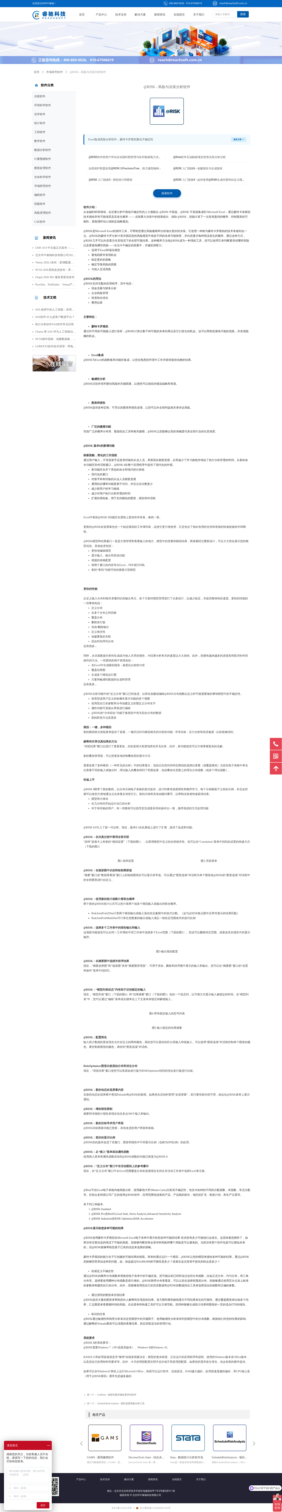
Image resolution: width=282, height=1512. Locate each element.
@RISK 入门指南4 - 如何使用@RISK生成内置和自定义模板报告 (211, 179)
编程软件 (39, 194)
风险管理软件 (42, 212)
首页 (36, 72)
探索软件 (167, 193)
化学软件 (39, 114)
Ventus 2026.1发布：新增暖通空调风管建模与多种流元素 (55, 262)
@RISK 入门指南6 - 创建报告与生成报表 (198, 168)
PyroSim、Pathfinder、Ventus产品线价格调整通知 (55, 284)
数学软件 (39, 141)
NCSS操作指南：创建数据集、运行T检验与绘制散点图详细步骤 (55, 339)
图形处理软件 (42, 168)
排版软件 (39, 203)
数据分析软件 (42, 149)
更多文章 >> (238, 139)
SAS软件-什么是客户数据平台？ (55, 316)
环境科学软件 (42, 105)
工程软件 (39, 132)
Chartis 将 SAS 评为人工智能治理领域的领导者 (55, 331)
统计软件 (39, 123)
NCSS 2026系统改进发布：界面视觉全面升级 (55, 269)
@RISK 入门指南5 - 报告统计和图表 (110, 179)
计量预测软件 (42, 158)
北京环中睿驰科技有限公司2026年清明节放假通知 (55, 255)
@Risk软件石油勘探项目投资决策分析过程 (199, 157)
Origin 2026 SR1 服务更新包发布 (54, 277)
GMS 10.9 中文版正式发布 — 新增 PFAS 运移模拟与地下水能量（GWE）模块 (55, 247)
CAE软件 (39, 221)
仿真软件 (39, 96)
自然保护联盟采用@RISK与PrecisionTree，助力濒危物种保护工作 (127, 168)
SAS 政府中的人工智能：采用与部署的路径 (55, 309)
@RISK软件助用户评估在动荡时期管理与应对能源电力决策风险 (127, 157)
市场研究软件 (42, 185)
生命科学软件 (42, 177)
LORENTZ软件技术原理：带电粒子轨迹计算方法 (55, 346)
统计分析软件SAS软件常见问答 (54, 324)
